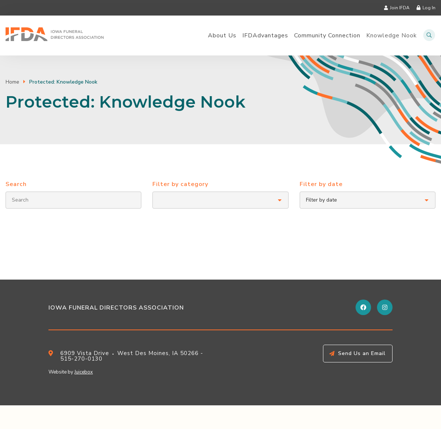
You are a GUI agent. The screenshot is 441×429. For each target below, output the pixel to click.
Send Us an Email (362, 353)
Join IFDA (400, 8)
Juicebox (83, 372)
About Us (222, 35)
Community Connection (327, 35)
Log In (429, 8)
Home (12, 81)
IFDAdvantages (265, 35)
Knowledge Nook (391, 35)
